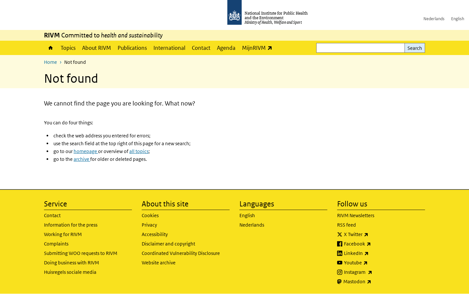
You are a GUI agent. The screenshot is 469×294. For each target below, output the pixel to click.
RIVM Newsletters (355, 215)
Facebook (374, 244)
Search (414, 48)
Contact (201, 47)
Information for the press (70, 225)
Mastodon (374, 282)
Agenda (226, 47)
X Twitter (373, 234)
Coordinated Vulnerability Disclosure (181, 253)
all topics (139, 151)
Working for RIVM (63, 234)
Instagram (375, 272)
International (169, 47)
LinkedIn (373, 253)
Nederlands (434, 18)
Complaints (56, 244)
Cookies (150, 215)
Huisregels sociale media (70, 272)
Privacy (149, 225)
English (457, 18)
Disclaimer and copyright (168, 244)
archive (82, 159)
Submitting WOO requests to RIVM (80, 253)
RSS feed (346, 225)
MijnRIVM (259, 48)
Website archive (159, 262)
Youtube (373, 263)
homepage (86, 151)
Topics (68, 47)
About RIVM (96, 47)
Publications (132, 47)
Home (50, 48)
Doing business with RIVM (71, 262)
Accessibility (155, 234)
